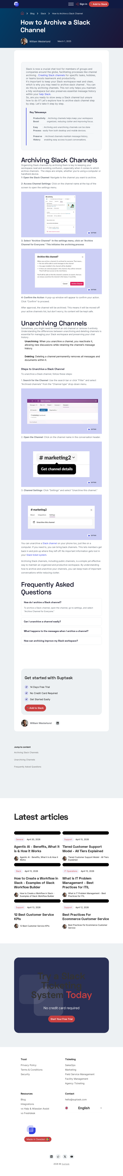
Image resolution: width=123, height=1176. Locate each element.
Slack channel (50, 543)
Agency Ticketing (74, 1083)
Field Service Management (79, 1074)
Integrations (27, 1104)
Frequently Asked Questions (27, 766)
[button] (71, 4)
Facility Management (76, 1078)
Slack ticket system (36, 554)
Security (25, 1074)
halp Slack (45, 94)
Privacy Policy (28, 1065)
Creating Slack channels (51, 75)
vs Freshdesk (28, 1113)
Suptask (66, 1164)
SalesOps (70, 1065)
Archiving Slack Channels (26, 752)
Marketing (70, 1069)
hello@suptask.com (76, 1099)
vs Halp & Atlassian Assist (35, 1108)
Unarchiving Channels (24, 759)
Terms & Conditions (31, 1069)
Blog (32, 13)
